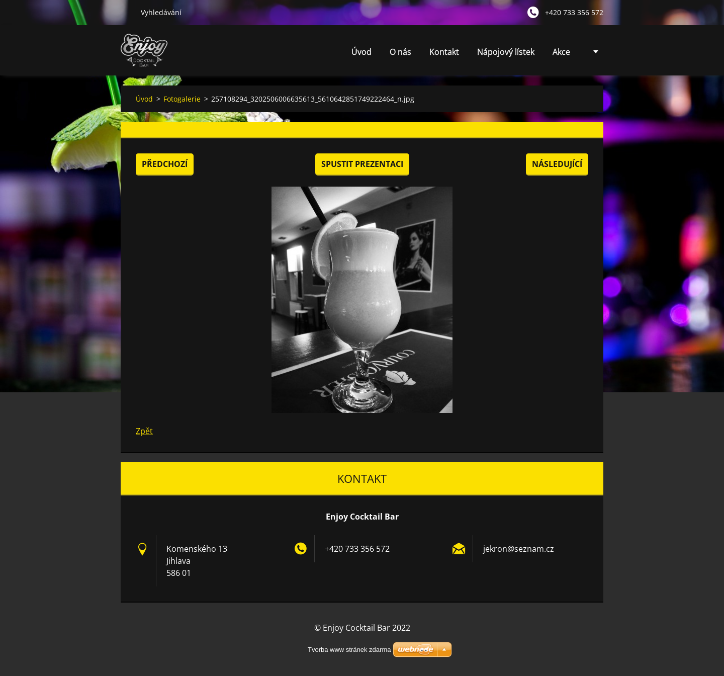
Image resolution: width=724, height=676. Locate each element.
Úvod (361, 51)
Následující (557, 164)
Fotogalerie (182, 99)
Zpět (144, 431)
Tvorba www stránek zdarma (349, 649)
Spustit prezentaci (362, 164)
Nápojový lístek (505, 51)
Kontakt (444, 51)
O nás (400, 51)
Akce (561, 51)
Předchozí (165, 164)
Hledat (127, 12)
